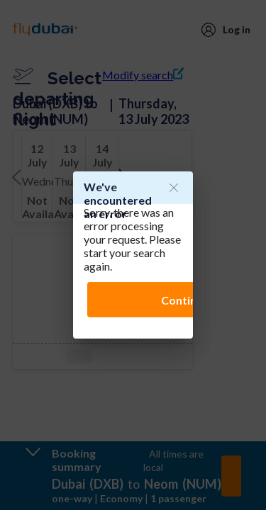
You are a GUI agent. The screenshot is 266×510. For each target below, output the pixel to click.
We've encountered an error (118, 200)
